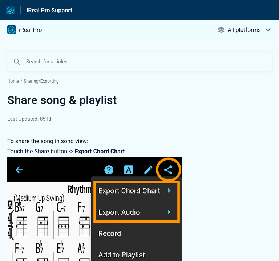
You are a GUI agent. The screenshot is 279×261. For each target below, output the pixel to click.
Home (13, 81)
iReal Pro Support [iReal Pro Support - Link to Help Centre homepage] (49, 10)
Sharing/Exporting (41, 81)
